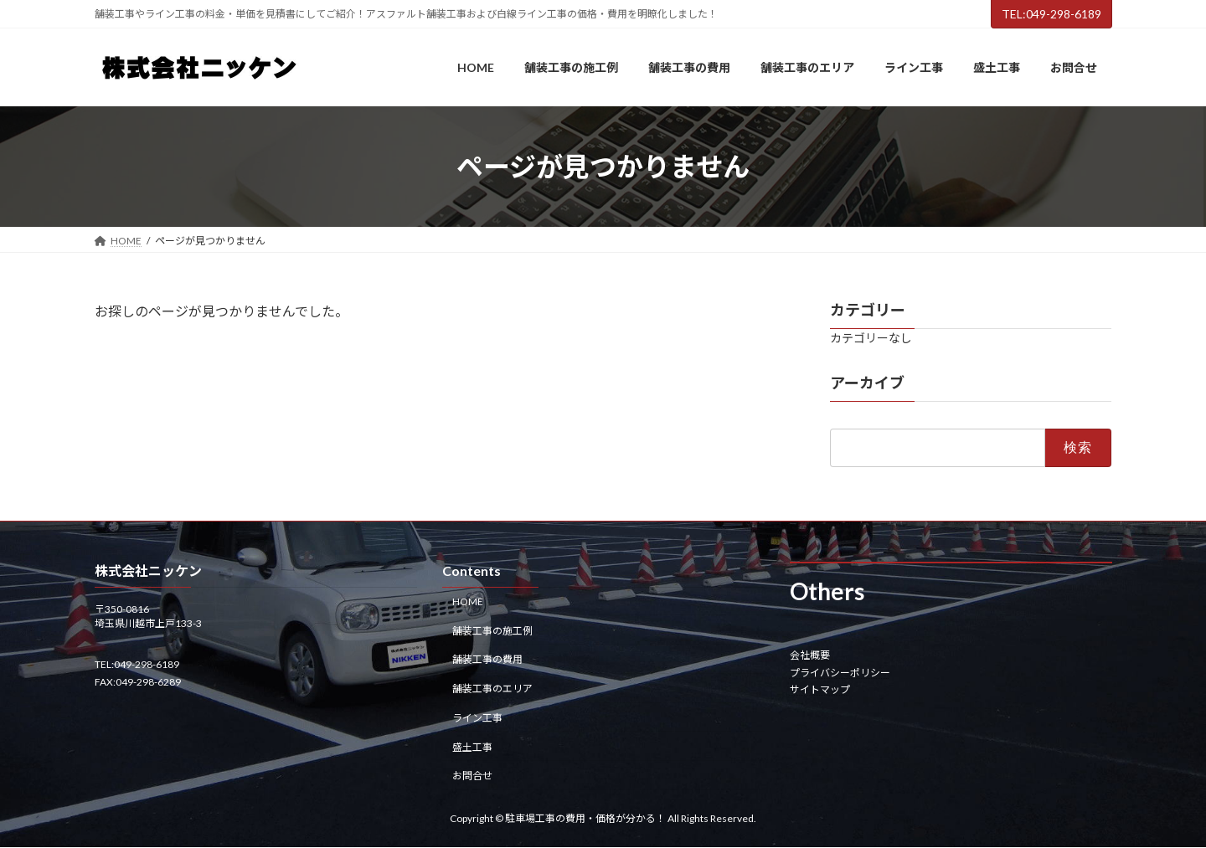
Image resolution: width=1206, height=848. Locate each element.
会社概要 (810, 656)
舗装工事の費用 (487, 660)
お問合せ (472, 776)
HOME (467, 601)
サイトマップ (820, 689)
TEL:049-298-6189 (1051, 14)
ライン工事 (477, 718)
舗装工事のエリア (492, 688)
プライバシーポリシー (840, 672)
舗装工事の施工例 (492, 630)
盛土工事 (472, 747)
